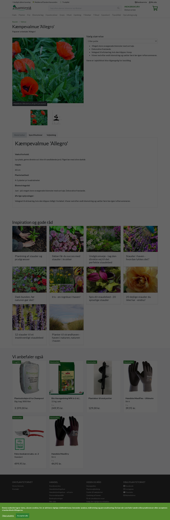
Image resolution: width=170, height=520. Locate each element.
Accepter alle (22, 516)
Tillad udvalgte (8, 516)
